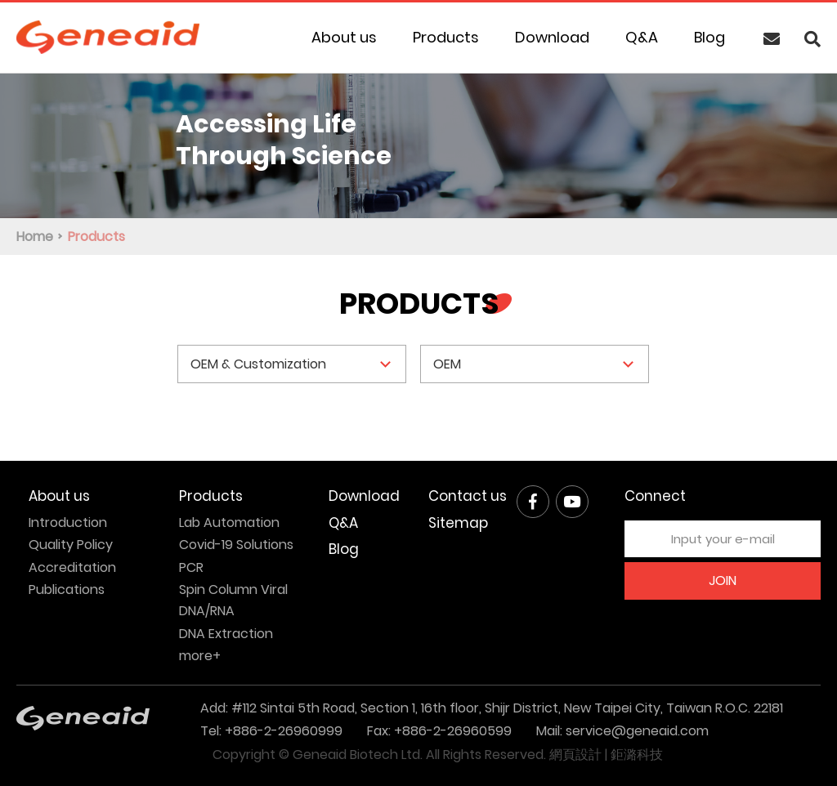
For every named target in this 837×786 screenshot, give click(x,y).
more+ (200, 655)
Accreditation (72, 567)
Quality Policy (71, 544)
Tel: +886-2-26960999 (271, 730)
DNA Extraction (226, 633)
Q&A (641, 37)
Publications (67, 589)
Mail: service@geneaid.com (622, 730)
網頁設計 (575, 754)
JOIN (722, 580)
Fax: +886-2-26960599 (439, 730)
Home (34, 236)
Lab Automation (229, 522)
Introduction (68, 522)
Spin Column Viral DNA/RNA (233, 600)
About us (344, 37)
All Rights (453, 754)
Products (446, 37)
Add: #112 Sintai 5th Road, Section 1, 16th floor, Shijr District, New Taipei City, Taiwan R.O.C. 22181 (491, 708)
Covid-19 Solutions (236, 544)
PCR (191, 567)
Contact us (467, 496)
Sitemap (458, 523)
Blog (709, 37)
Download (552, 37)
